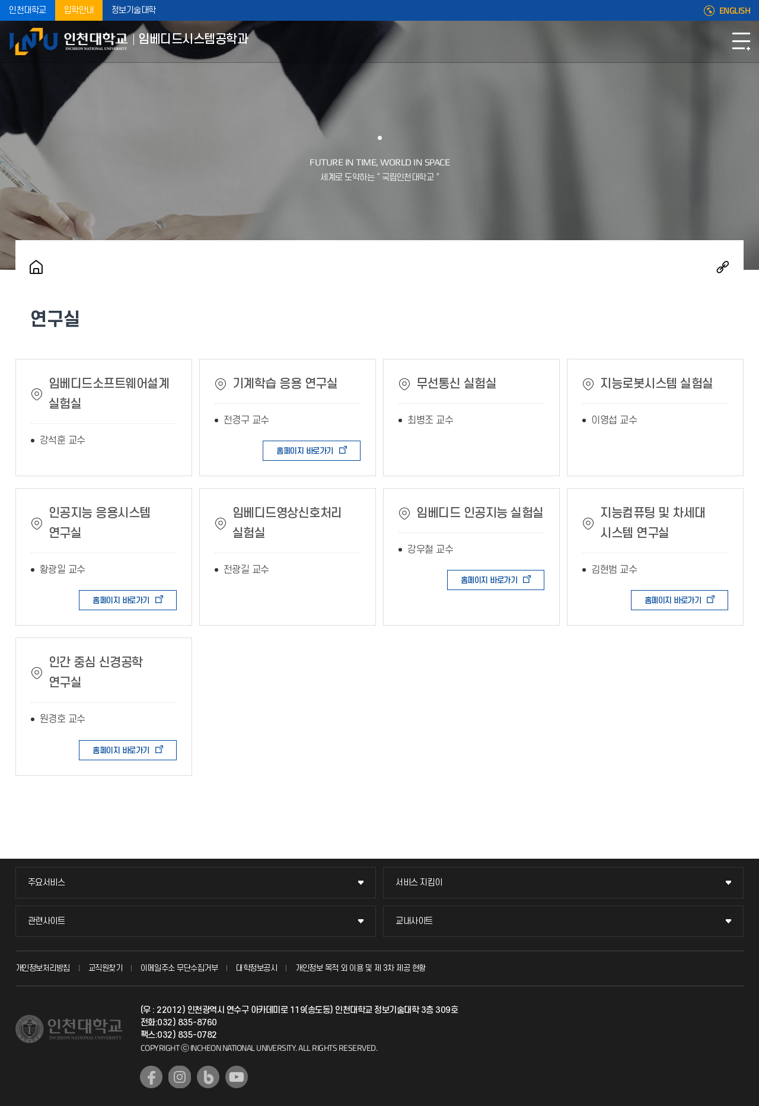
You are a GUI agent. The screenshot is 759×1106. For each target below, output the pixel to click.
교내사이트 (414, 921)
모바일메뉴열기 (741, 41)
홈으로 (36, 267)
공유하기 (723, 267)
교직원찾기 (105, 968)
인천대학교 (27, 10)
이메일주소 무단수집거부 (179, 968)
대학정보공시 (256, 968)
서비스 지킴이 (419, 883)
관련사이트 (46, 921)
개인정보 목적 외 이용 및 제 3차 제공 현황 (360, 968)
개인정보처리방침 (42, 968)
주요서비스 (46, 883)
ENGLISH (735, 10)
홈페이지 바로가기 (304, 451)
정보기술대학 (133, 10)
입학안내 (79, 10)
